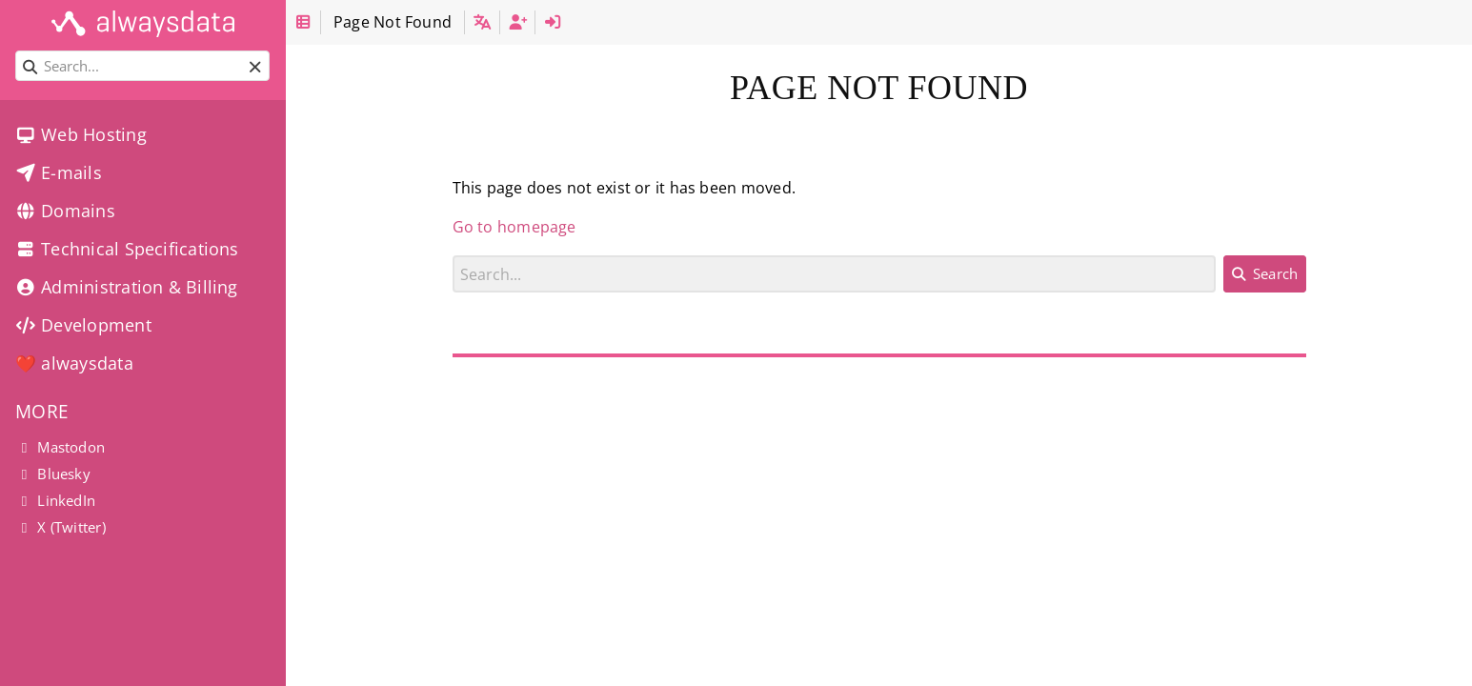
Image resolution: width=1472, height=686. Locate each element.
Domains (65, 210)
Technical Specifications (127, 248)
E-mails (58, 172)
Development (83, 324)
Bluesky (53, 473)
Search (453, 254)
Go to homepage (514, 226)
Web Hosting (81, 134)
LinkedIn (55, 500)
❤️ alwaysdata (74, 363)
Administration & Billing (126, 286)
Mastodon (60, 446)
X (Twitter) (60, 526)
